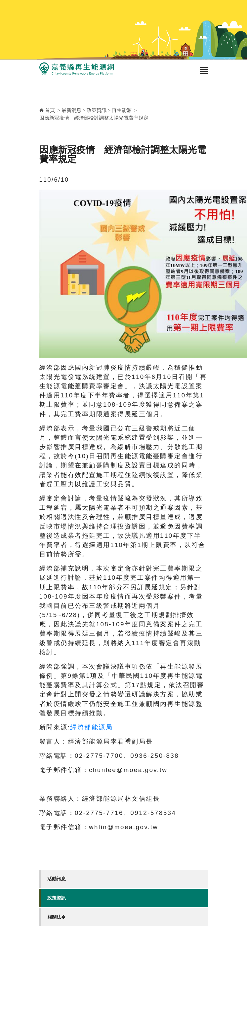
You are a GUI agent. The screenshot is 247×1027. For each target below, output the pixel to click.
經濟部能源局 (91, 727)
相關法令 (56, 917)
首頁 (47, 110)
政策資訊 (96, 110)
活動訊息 (56, 878)
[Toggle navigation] (204, 71)
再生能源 (122, 110)
